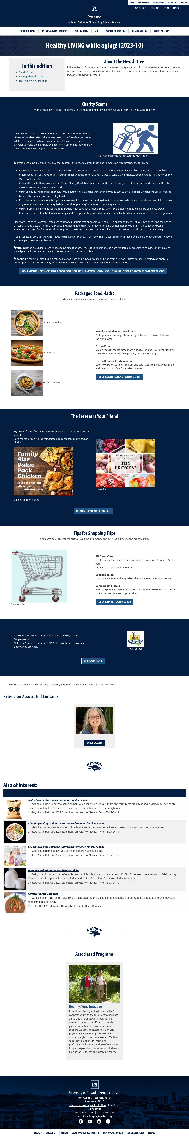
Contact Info (140, 7)
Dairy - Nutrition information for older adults (53, 870)
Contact (64, 1132)
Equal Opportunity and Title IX (85, 1132)
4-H (97, 31)
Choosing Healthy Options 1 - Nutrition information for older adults (66, 823)
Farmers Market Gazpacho (43, 893)
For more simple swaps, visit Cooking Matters (119, 376)
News (132, 2)
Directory (155, 7)
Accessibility (51, 1132)
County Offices (161, 31)
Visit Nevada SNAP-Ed (93, 660)
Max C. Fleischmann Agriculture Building (87, 1105)
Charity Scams (26, 72)
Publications (81, 31)
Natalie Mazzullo (94, 742)
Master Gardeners (115, 31)
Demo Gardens (139, 31)
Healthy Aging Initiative (85, 1006)
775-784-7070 (87, 1112)
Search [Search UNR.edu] (184, 2)
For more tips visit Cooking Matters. (93, 510)
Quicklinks (173, 2)
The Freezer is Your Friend (33, 80)
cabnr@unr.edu (94, 1109)
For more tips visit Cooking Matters (114, 601)
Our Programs (27, 31)
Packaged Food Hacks (31, 76)
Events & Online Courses (54, 31)
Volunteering (158, 2)
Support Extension (171, 7)
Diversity (38, 1132)
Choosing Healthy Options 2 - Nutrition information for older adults (66, 846)
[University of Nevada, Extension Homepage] (95, 1084)
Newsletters (143, 2)
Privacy (151, 1132)
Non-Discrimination (135, 1132)
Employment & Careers (113, 1132)
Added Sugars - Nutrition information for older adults (58, 800)
